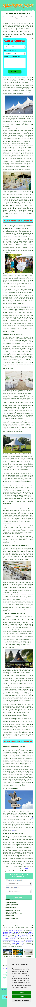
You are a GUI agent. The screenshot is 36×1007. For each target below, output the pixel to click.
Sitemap (4, 989)
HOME (15, 10)
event (26, 82)
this (32, 818)
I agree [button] (21, 992)
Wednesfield (26, 306)
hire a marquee (8, 26)
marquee (28, 28)
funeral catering (16, 937)
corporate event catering (10, 932)
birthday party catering (22, 941)
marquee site (7, 601)
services (30, 929)
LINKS (18, 10)
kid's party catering (24, 935)
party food (6, 945)
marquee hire (6, 320)
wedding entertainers (15, 930)
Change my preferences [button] (21, 1000)
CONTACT (26, 10)
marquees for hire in (17, 753)
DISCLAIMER (31, 10)
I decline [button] (21, 996)
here (26, 868)
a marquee (13, 584)
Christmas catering (9, 938)
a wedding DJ (30, 940)
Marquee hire (7, 306)
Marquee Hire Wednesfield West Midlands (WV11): (17, 22)
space (4, 85)
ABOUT (22, 10)
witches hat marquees (21, 669)
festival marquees (9, 760)
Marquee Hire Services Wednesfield (16, 871)
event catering (17, 943)
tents (20, 702)
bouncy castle (23, 338)
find (7, 836)
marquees (22, 325)
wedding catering (26, 945)
